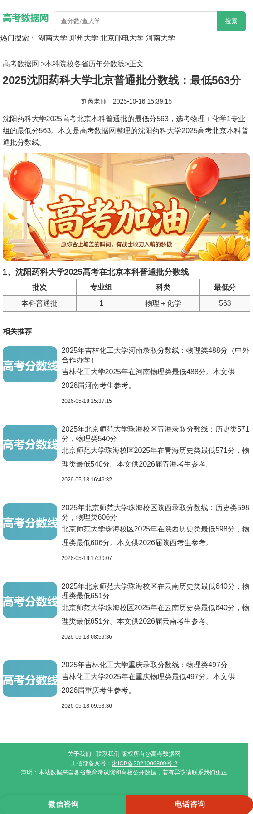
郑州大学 (83, 38)
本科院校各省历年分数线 (85, 64)
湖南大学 (52, 38)
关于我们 (79, 753)
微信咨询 (63, 804)
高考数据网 (21, 64)
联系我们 (108, 753)
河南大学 (160, 38)
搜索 (231, 21)
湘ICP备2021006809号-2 (145, 763)
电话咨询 (190, 804)
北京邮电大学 (122, 38)
